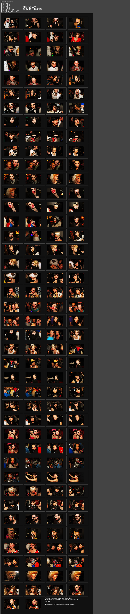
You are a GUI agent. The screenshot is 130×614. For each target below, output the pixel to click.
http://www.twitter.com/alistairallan (61, 598)
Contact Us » (49, 601)
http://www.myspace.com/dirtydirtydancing (65, 599)
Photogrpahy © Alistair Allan (54, 604)
